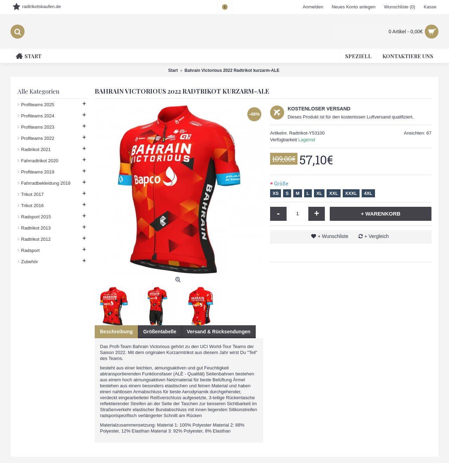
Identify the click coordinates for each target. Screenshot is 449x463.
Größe (281, 183)
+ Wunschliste (333, 236)
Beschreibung (116, 331)
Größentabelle (159, 331)
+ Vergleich (376, 236)
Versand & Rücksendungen (218, 331)
